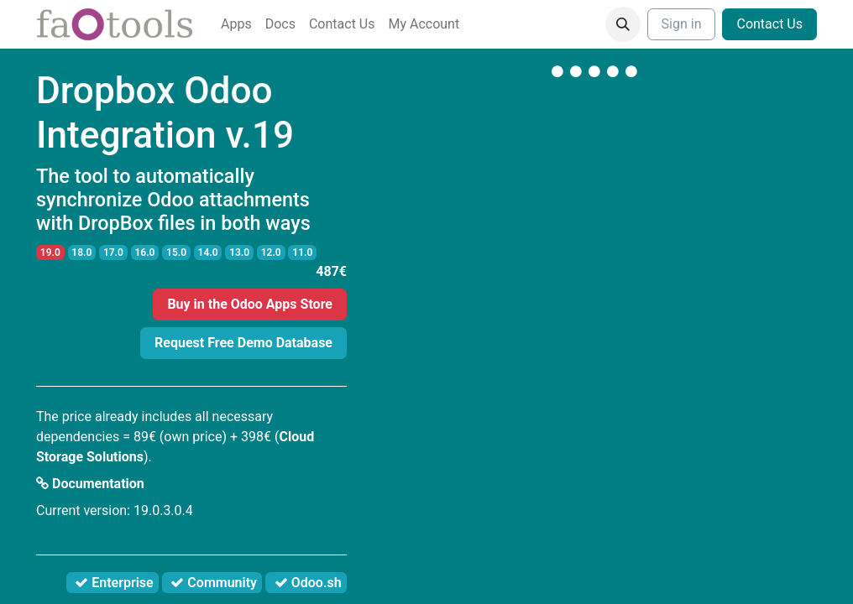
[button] (623, 24)
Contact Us (769, 24)
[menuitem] (236, 24)
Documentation (90, 484)
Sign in (682, 24)
